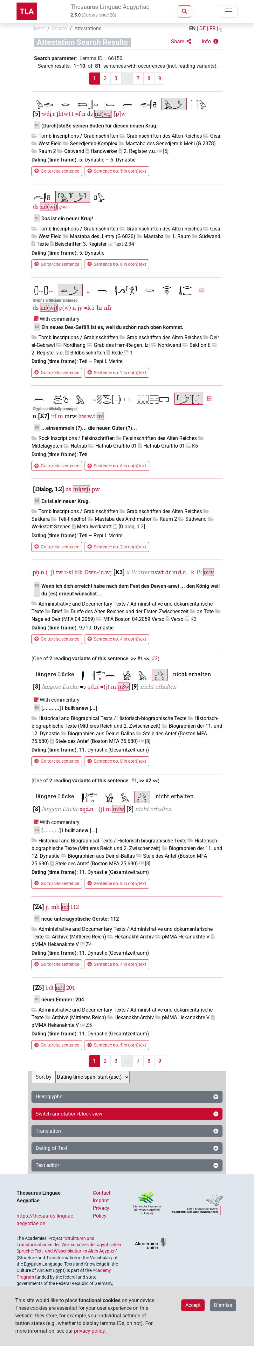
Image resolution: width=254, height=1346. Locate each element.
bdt (49, 987)
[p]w (119, 113)
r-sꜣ (68, 572)
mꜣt (60, 987)
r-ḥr (97, 307)
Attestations (87, 28)
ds (90, 113)
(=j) (50, 572)
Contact (101, 1193)
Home (38, 28)
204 (70, 987)
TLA (27, 11)
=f (77, 113)
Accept (193, 1305)
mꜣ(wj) (81, 489)
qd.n (93, 686)
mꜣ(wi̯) (103, 113)
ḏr (168, 572)
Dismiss (223, 1305)
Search (59, 28)
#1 (134, 781)
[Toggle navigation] (228, 11)
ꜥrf (53, 416)
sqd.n (86, 809)
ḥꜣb (78, 572)
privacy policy (89, 1331)
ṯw (59, 572)
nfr (108, 307)
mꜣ (100, 416)
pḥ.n (38, 572)
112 (74, 906)
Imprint (101, 1201)
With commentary (59, 319)
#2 (155, 659)
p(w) (65, 307)
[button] (181, 42)
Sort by (43, 1077)
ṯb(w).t (65, 113)
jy (80, 307)
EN (192, 28)
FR (212, 28)
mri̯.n (179, 572)
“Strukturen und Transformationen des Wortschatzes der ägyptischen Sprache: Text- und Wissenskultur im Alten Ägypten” (69, 1245)
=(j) (104, 686)
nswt (157, 572)
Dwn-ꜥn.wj (98, 572)
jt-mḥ (52, 906)
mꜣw (123, 686)
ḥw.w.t (86, 416)
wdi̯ (46, 113)
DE (202, 28)
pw (63, 206)
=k (87, 307)
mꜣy (209, 572)
